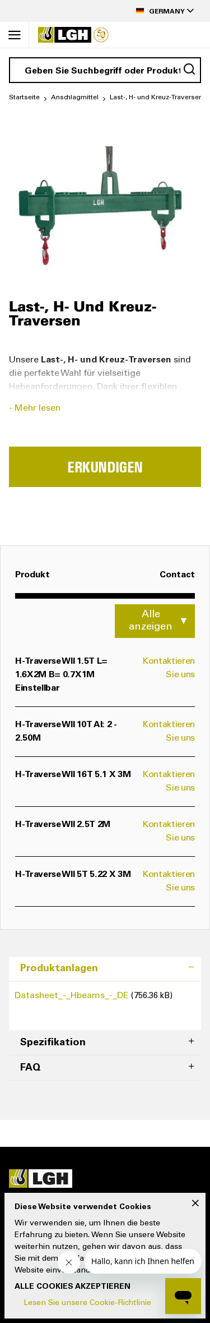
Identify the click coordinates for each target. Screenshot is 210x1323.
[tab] (105, 969)
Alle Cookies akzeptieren (72, 1287)
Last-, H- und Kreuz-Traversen (156, 97)
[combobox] (105, 70)
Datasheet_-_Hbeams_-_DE (73, 995)
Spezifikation (53, 1043)
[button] (162, 11)
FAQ (30, 1068)
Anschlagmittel (75, 97)
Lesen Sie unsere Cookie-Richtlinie (87, 1303)
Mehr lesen (37, 408)
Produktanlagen (59, 969)
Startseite (24, 97)
